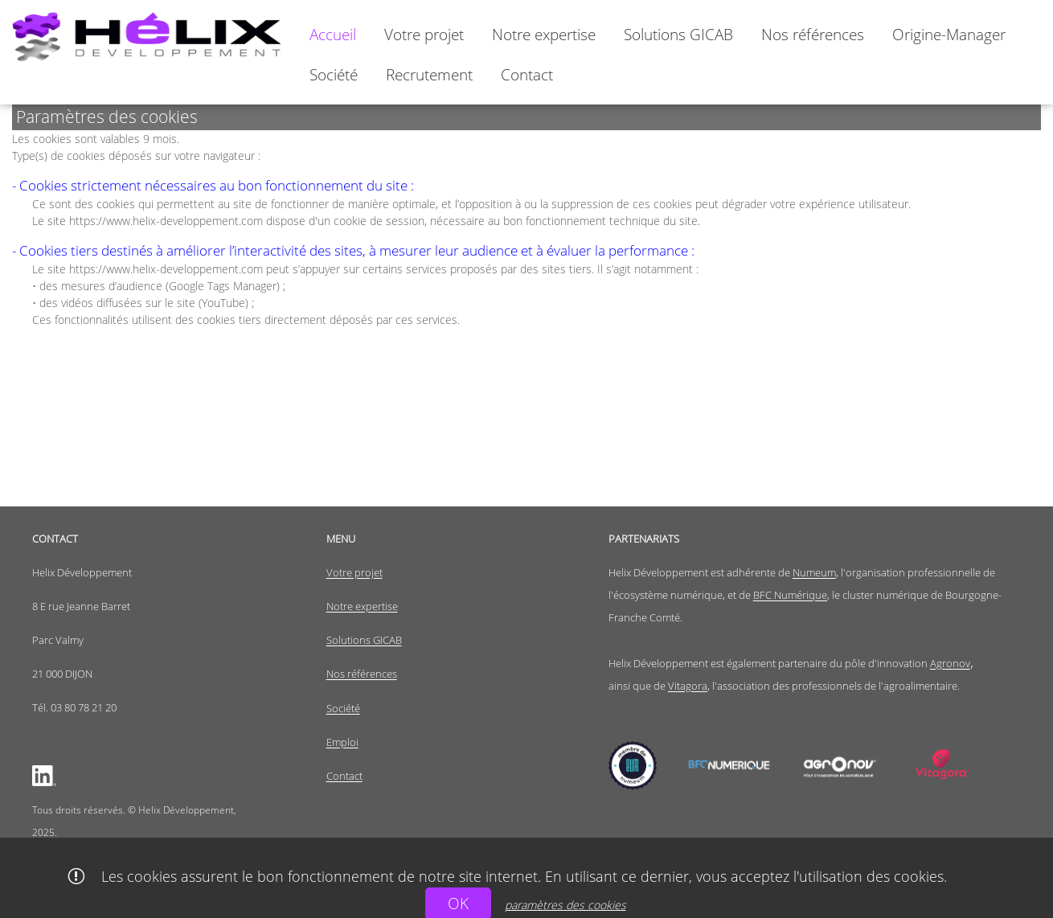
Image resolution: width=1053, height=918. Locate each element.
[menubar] (679, 64)
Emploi (342, 742)
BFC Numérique (790, 595)
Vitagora (687, 685)
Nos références (812, 34)
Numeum (814, 572)
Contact (527, 74)
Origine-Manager (949, 34)
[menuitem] (332, 34)
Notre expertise (544, 34)
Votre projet (424, 34)
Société (333, 74)
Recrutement (429, 74)
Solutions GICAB (678, 34)
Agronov (950, 663)
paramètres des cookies (565, 904)
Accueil (332, 34)
